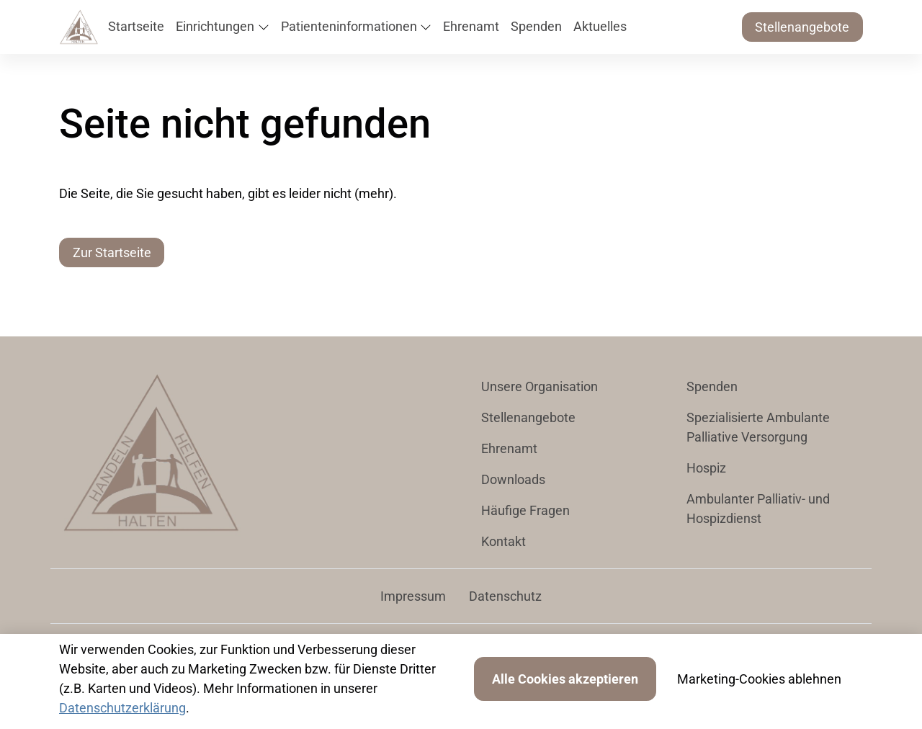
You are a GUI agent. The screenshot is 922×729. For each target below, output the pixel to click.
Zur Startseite (112, 252)
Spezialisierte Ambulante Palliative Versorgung (758, 427)
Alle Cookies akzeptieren (565, 678)
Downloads (513, 479)
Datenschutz (505, 596)
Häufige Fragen (525, 510)
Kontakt (503, 541)
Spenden (712, 386)
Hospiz (706, 467)
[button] (139, 27)
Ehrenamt (509, 448)
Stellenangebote (802, 27)
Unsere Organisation (539, 386)
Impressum (413, 596)
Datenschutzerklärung (122, 707)
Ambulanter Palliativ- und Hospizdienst (758, 508)
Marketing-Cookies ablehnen (759, 678)
